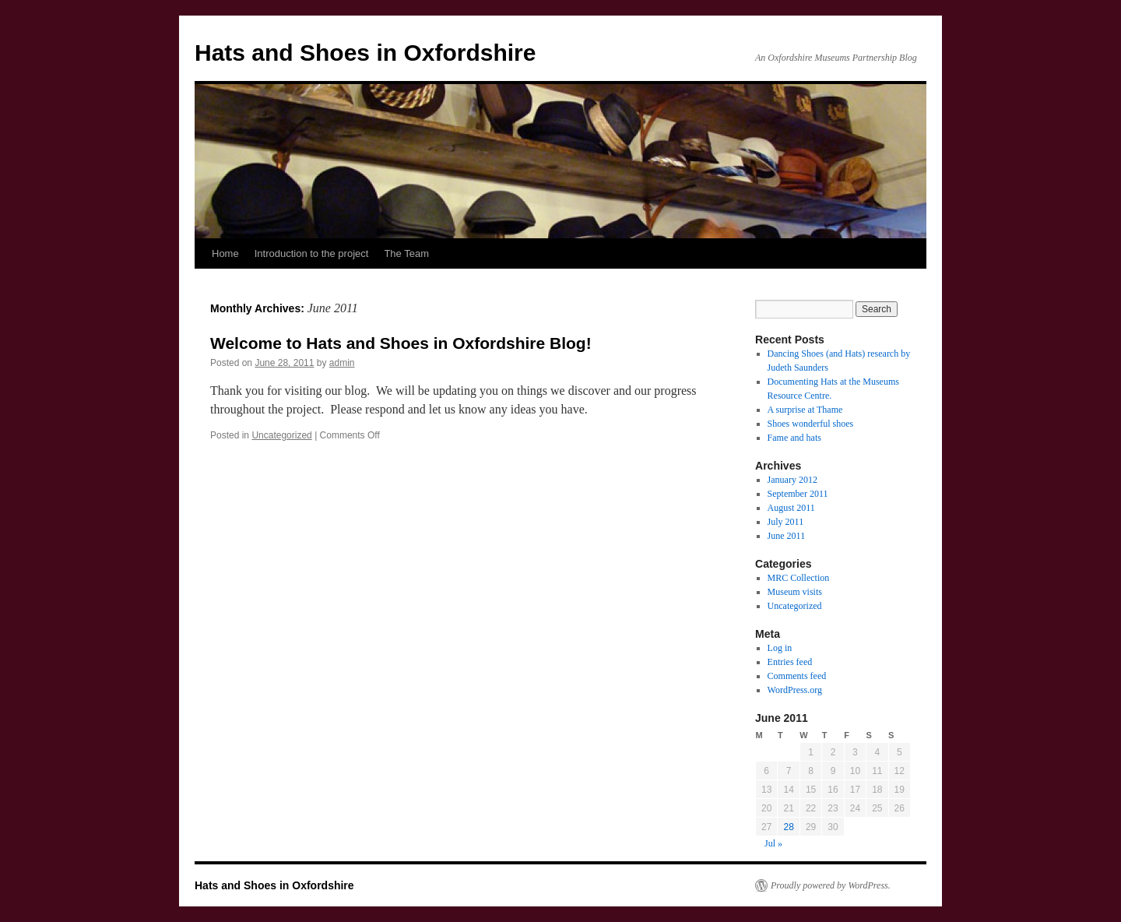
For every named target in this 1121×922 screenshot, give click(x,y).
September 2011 (798, 493)
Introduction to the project (312, 253)
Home (225, 253)
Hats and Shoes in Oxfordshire (365, 52)
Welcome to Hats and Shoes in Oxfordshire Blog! (401, 343)
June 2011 (787, 535)
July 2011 (786, 521)
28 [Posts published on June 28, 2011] (788, 827)
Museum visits (795, 591)
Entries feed (790, 661)
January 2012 (792, 479)
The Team (406, 253)
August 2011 (791, 507)
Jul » (773, 843)
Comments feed (797, 675)
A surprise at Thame (805, 409)
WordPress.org (795, 689)
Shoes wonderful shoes (811, 423)
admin (342, 362)
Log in (780, 647)
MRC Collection (799, 577)
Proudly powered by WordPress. (831, 885)
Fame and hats (794, 437)
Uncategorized (281, 435)
